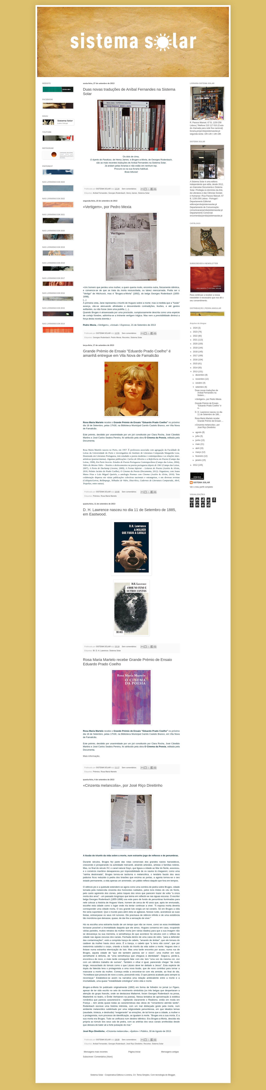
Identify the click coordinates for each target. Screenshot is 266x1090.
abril (197, 448)
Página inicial (134, 1052)
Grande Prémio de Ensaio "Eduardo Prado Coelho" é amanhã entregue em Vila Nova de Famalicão (127, 353)
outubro (199, 383)
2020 (195, 344)
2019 (195, 348)
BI (94, 651)
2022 (195, 336)
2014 (195, 367)
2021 (195, 340)
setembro (199, 387)
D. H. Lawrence (102, 651)
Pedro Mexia (116, 337)
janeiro (198, 460)
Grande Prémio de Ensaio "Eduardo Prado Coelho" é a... (208, 405)
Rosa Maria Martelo (109, 496)
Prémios (96, 496)
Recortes (125, 337)
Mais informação (91, 756)
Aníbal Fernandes (100, 193)
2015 (195, 363)
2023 (195, 332)
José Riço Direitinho (134, 1044)
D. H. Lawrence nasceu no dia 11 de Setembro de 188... (208, 413)
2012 (195, 465)
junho (198, 440)
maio (197, 444)
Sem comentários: (129, 189)
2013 (195, 371)
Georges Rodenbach (116, 193)
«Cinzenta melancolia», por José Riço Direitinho (122, 785)
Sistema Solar (143, 193)
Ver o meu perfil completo (201, 487)
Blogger (171, 1075)
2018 (195, 351)
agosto (198, 432)
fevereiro (199, 456)
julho (197, 436)
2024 (195, 328)
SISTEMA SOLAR (201, 482)
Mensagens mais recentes (96, 1052)
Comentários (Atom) (103, 1057)
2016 (195, 359)
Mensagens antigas (170, 1052)
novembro (200, 379)
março (198, 452)
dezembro (200, 375)
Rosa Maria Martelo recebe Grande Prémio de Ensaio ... (209, 419)
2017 (195, 355)
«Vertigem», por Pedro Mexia (107, 207)
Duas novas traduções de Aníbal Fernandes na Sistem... (206, 392)
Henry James (131, 193)
